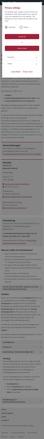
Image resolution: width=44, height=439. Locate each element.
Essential (12, 27)
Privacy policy (28, 72)
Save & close (22, 48)
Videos (25, 27)
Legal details (16, 72)
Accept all (22, 37)
